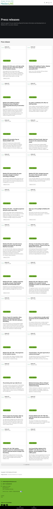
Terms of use (5, 491)
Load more (26, 464)
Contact (2, 495)
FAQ (2, 497)
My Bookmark (34, 507)
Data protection (16, 491)
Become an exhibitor (20, 507)
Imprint (10, 491)
